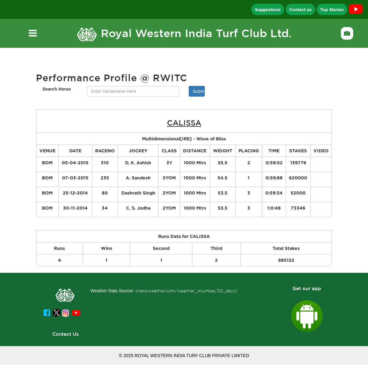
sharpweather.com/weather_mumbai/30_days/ (186, 290)
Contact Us (65, 334)
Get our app (306, 288)
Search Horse (57, 89)
